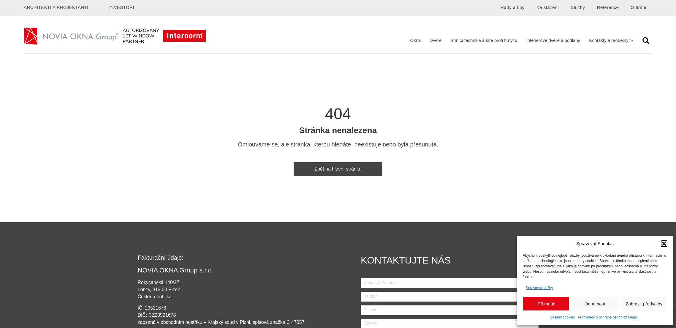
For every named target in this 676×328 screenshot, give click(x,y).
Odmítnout (595, 303)
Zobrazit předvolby (644, 303)
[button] (664, 244)
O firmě (638, 7)
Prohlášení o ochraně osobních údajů (607, 317)
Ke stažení (547, 7)
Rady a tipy (513, 7)
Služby (578, 7)
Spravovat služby (539, 288)
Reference (608, 7)
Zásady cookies (562, 317)
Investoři (121, 7)
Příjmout (546, 303)
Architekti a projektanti (56, 7)
